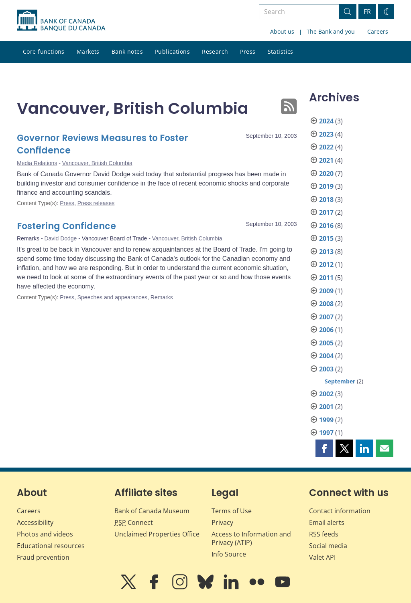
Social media (328, 545)
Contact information (339, 510)
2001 (326, 406)
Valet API (322, 557)
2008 (326, 303)
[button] (324, 448)
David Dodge (60, 238)
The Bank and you (331, 31)
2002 (326, 393)
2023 (326, 134)
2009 (326, 290)
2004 (326, 355)
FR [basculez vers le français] (367, 11)
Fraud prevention (43, 557)
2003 (326, 369)
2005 (326, 343)
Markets (88, 51)
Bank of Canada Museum (151, 510)
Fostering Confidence (66, 226)
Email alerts (326, 522)
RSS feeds (323, 534)
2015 (326, 238)
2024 (326, 121)
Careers (377, 31)
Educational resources (51, 545)
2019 (326, 186)
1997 (326, 432)
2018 (326, 199)
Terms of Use (232, 510)
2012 (326, 264)
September (340, 381)
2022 (326, 147)
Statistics (280, 51)
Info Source (229, 554)
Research (215, 51)
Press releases (96, 203)
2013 (326, 251)
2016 (326, 225)
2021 (326, 160)
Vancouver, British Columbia (97, 163)
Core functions (44, 51)
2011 (326, 277)
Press (247, 51)
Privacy (222, 522)
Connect (133, 522)
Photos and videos (45, 534)
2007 (326, 317)
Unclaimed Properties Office (156, 534)
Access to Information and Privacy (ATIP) (251, 538)
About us (282, 31)
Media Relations (37, 163)
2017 (326, 212)
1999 (326, 419)
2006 (326, 329)
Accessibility (35, 522)
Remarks (162, 297)
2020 (326, 173)
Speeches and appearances (112, 297)
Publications (172, 51)
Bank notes (127, 51)
